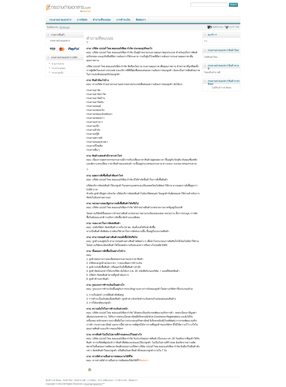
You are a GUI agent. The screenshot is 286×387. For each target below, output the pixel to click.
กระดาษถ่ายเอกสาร (60, 19)
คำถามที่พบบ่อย (102, 19)
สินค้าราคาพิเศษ (53, 380)
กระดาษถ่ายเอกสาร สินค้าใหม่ (223, 50)
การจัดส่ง (82, 19)
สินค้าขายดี (79, 380)
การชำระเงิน (123, 19)
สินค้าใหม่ (67, 380)
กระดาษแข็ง (57, 73)
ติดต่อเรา (141, 19)
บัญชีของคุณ (217, 27)
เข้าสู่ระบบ (64, 27)
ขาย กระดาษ (58, 64)
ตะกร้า (232, 27)
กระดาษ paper (59, 68)
